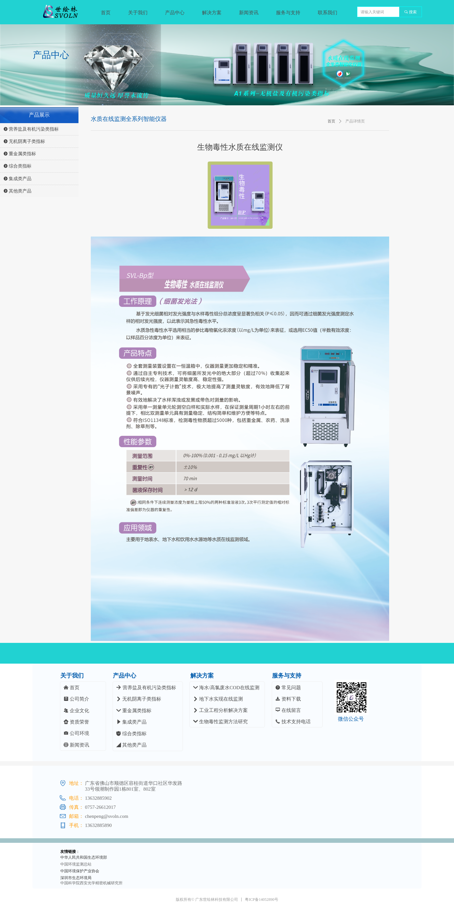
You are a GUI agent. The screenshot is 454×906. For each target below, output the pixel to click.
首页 (331, 121)
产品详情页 (355, 121)
